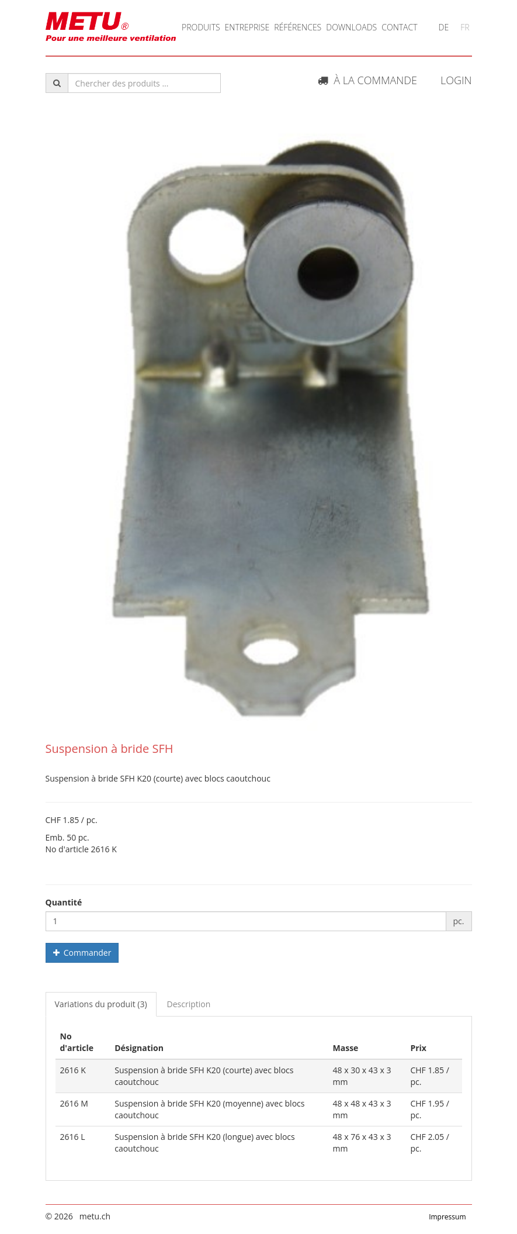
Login (456, 80)
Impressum (447, 1217)
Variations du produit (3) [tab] (101, 1004)
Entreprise (247, 27)
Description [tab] (189, 1004)
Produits (201, 27)
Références (297, 27)
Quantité (64, 902)
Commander (82, 952)
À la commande (367, 80)
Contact (399, 27)
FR (464, 27)
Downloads (351, 27)
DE (444, 27)
